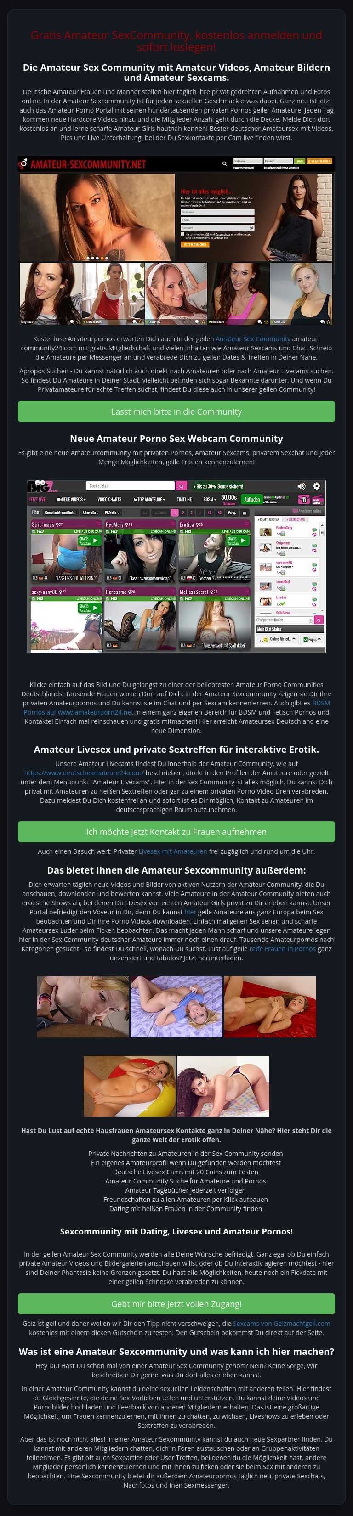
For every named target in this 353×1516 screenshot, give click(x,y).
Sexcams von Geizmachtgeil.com (281, 1323)
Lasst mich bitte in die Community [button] (176, 411)
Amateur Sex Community (253, 338)
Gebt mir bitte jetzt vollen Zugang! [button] (176, 1303)
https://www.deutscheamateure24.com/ (84, 772)
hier (190, 911)
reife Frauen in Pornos (283, 948)
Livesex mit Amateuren (172, 851)
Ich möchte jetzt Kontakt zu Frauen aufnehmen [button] (176, 831)
